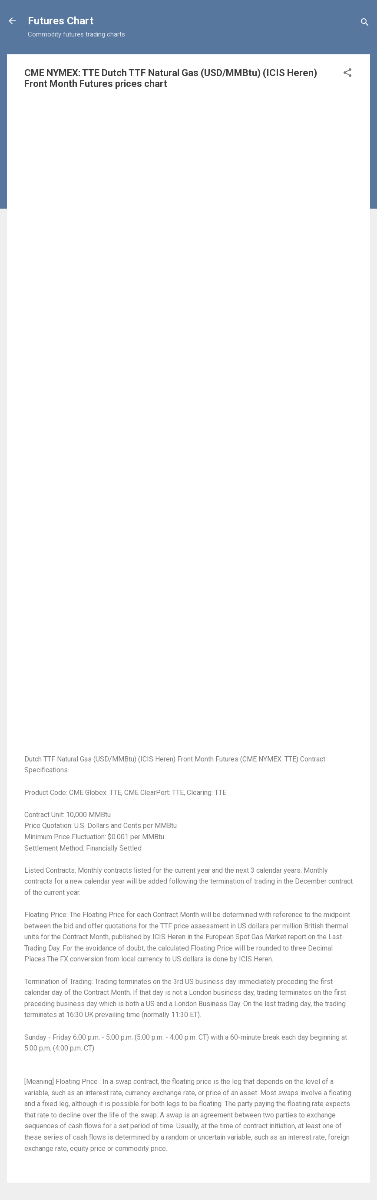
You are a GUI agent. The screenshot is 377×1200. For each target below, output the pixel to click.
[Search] (365, 23)
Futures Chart (60, 21)
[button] (347, 74)
